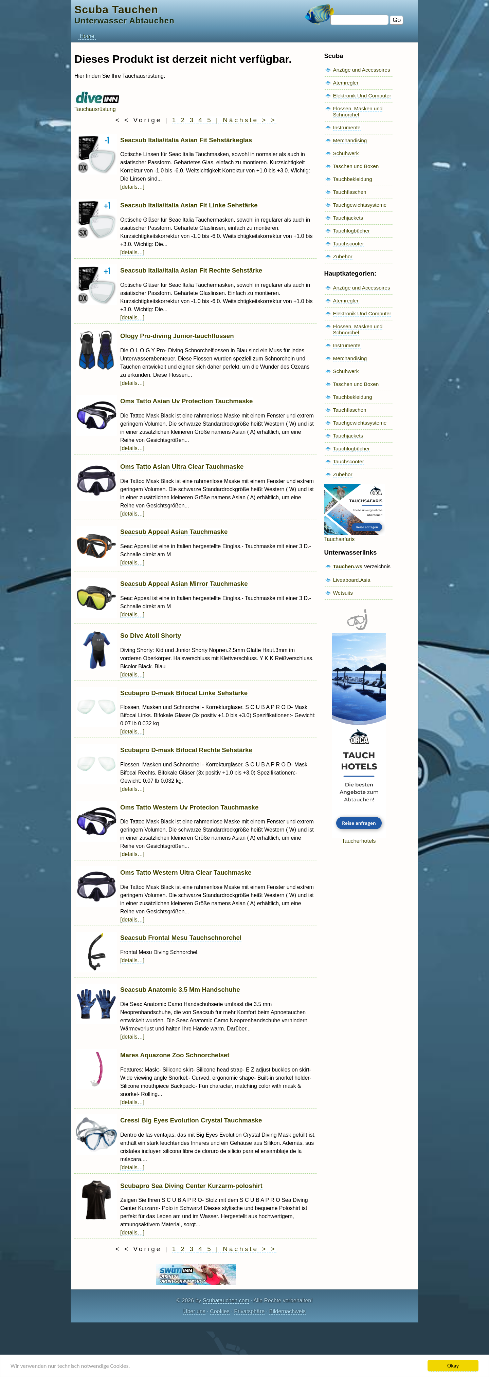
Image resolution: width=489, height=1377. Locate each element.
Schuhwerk (346, 153)
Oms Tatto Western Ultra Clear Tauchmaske (186, 872)
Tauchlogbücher (351, 231)
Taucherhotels (359, 838)
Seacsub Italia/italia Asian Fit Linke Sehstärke (189, 205)
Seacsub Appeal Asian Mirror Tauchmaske (184, 583)
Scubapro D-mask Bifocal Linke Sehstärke (184, 692)
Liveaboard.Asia (351, 580)
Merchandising (350, 140)
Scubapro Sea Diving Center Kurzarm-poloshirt (191, 1185)
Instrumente (346, 127)
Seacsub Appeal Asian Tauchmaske (174, 531)
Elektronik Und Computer (362, 95)
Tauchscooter (348, 243)
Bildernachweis (287, 1311)
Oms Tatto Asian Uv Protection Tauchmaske (186, 401)
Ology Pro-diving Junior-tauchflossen (177, 335)
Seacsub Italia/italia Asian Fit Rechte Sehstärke (191, 270)
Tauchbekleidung (352, 179)
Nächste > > (249, 120)
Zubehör (342, 256)
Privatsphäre (249, 1311)
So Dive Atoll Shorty (150, 635)
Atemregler (345, 83)
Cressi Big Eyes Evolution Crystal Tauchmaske (191, 1120)
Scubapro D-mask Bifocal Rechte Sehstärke (186, 749)
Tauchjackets (348, 218)
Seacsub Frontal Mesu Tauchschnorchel (180, 937)
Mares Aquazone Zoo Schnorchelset (174, 1055)
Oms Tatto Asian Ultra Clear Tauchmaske (181, 466)
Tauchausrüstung (97, 106)
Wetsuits (343, 593)
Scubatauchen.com (226, 1300)
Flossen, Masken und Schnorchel (357, 111)
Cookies (220, 1311)
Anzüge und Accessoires (361, 70)
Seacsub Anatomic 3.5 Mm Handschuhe (180, 989)
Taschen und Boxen (356, 166)
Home (87, 36)
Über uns (194, 1311)
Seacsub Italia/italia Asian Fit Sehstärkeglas (186, 140)
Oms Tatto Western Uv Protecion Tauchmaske (189, 807)
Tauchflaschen (349, 192)
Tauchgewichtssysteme (359, 205)
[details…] (132, 187)
